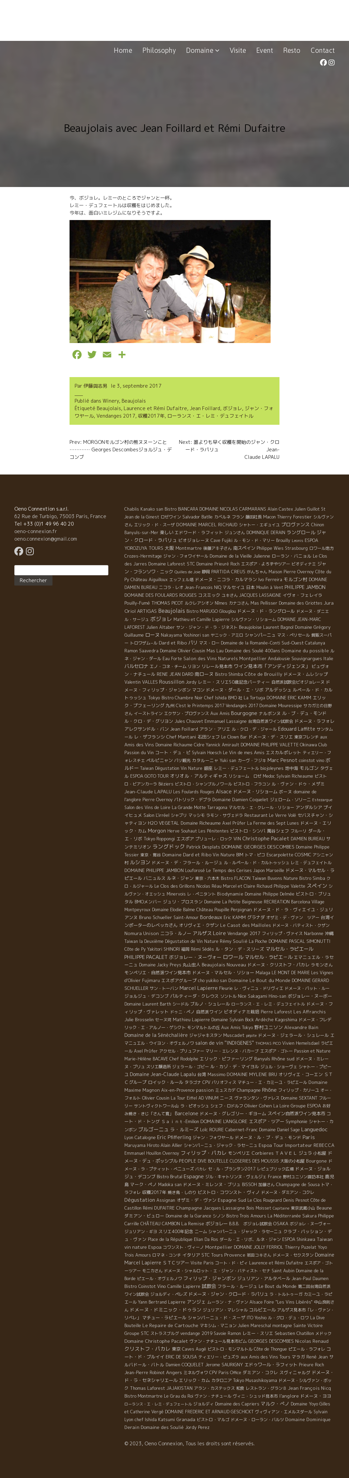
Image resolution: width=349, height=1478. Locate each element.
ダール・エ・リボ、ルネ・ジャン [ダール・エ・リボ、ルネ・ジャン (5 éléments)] (250, 1239)
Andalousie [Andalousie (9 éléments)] (279, 658)
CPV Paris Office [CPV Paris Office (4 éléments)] (225, 1372)
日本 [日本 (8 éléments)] (250, 587)
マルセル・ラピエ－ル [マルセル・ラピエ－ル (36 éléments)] (268, 957)
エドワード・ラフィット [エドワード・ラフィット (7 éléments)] (198, 532)
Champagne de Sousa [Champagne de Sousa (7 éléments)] (298, 1184)
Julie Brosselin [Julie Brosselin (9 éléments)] (139, 1019)
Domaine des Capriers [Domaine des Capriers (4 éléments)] (237, 1404)
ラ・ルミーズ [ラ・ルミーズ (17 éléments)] (184, 1129)
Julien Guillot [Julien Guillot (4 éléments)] (307, 509)
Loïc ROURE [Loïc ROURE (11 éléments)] (212, 1129)
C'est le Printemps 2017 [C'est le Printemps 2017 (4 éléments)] (200, 706)
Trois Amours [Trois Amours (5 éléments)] (137, 1255)
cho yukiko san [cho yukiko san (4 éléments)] (212, 980)
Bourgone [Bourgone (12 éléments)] (316, 1161)
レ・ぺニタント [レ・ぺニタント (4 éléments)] (201, 894)
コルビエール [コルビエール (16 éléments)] (262, 1310)
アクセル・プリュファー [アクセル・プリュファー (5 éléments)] (181, 1051)
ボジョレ (232, 408)
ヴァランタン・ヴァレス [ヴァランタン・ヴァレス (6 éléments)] (256, 1098)
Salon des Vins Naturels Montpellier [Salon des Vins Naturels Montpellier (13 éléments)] (225, 658)
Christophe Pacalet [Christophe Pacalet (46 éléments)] (265, 838)
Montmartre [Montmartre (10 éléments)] (189, 548)
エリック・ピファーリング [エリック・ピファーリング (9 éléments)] (226, 1059)
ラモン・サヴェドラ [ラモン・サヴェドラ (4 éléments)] (224, 815)
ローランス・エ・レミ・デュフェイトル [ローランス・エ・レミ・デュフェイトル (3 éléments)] (268, 1004)
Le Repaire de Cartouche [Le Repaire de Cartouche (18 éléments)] (170, 1325)
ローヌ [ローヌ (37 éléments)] (152, 634)
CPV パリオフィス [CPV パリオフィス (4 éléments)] (219, 1082)
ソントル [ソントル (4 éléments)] (228, 996)
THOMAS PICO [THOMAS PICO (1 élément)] (268, 1043)
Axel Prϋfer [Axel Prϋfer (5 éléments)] (146, 1051)
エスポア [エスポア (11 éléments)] (185, 839)
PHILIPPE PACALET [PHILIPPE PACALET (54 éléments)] (146, 957)
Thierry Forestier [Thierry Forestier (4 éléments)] (294, 517)
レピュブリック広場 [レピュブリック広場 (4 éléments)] (275, 1169)
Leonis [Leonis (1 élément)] (297, 540)
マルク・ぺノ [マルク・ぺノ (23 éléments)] (275, 1403)
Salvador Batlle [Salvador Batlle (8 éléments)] (197, 517)
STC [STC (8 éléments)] (191, 564)
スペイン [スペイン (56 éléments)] (317, 885)
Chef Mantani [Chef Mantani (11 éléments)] (181, 737)
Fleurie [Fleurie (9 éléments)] (226, 988)
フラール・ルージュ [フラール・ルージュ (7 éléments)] (237, 1286)
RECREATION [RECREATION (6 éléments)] (277, 902)
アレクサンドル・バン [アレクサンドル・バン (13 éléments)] (146, 729)
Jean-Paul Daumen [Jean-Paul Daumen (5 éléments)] (310, 1278)
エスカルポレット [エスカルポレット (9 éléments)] (283, 752)
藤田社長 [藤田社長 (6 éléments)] (253, 517)
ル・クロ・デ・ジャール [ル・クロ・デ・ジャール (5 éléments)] (254, 729)
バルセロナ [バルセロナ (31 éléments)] (136, 666)
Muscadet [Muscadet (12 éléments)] (234, 1035)
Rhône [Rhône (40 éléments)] (269, 1089)
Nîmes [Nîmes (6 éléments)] (221, 603)
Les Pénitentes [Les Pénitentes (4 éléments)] (213, 831)
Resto (291, 50)
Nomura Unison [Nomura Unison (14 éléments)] (141, 933)
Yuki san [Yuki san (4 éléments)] (228, 760)
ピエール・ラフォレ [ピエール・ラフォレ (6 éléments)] (306, 1349)
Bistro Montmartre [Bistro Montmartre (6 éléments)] (143, 1396)
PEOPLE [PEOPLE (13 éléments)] (187, 1161)
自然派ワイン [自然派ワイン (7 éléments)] (209, 1012)
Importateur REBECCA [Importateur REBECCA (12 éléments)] (309, 1145)
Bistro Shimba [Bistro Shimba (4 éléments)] (229, 674)
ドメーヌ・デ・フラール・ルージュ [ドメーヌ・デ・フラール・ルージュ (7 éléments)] (187, 862)
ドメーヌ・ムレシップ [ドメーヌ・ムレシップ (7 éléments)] (306, 674)
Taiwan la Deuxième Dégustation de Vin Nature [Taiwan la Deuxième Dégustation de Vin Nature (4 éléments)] (171, 941)
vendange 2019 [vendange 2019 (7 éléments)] (196, 1333)
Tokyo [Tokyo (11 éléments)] (154, 698)
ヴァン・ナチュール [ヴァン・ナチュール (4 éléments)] (213, 1396)
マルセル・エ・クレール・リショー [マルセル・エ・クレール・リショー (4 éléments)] (261, 807)
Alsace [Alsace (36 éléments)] (224, 791)
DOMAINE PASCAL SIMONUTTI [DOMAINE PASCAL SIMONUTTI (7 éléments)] (299, 941)
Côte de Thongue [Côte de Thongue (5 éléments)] (270, 1349)
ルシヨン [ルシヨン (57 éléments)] (140, 862)
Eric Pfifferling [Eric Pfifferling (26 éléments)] (174, 1137)
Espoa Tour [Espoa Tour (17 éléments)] (271, 1145)
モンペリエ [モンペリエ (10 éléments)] (239, 1153)
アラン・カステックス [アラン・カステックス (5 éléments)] (214, 1388)
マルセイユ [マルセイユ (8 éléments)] (234, 587)
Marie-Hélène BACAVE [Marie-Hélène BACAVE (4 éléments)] (146, 1059)
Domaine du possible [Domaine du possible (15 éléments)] (305, 651)
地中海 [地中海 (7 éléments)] (291, 768)
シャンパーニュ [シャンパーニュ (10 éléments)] (260, 635)
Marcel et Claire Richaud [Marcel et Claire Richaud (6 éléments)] (247, 886)
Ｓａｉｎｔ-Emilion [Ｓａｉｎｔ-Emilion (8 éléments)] (180, 1121)
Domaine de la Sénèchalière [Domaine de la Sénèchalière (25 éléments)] (156, 1035)
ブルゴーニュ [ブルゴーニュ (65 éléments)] (153, 1129)
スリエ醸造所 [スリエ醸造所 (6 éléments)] (158, 1067)
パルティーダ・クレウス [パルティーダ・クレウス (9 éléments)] (194, 996)
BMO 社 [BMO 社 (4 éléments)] (235, 698)
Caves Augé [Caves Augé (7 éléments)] (194, 1349)
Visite (238, 50)
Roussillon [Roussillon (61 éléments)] (171, 681)
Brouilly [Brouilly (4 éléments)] (283, 540)
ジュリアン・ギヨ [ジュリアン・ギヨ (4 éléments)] (140, 1231)
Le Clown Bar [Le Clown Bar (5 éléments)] (234, 737)
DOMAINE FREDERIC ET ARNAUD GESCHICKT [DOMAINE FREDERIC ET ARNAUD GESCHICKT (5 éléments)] (209, 1412)
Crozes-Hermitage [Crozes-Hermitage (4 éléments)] (143, 556)
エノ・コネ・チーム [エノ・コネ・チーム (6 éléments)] (168, 666)
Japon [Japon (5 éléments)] (259, 870)
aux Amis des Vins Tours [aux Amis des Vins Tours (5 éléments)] (265, 1357)
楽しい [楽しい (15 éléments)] (166, 532)
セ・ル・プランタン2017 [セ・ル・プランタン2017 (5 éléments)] (232, 1169)
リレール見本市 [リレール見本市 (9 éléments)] (216, 666)
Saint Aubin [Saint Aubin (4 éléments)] (283, 1271)
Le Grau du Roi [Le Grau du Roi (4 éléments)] (178, 1396)
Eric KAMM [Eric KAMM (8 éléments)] (235, 917)
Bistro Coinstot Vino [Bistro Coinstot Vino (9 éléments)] (145, 1286)
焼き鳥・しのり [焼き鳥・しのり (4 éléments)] (182, 1192)
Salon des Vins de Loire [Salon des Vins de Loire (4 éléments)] (147, 807)
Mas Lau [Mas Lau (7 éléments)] (215, 651)
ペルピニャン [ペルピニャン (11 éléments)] (159, 760)
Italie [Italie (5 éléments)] (328, 659)
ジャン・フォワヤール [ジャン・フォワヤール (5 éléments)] (213, 1137)
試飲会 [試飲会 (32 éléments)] (209, 1286)
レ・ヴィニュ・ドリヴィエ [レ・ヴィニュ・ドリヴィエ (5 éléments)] (258, 988)
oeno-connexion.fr (35, 531)
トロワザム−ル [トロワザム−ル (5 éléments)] (143, 643)
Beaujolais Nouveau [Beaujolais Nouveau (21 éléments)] (224, 964)
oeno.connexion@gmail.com (45, 538)
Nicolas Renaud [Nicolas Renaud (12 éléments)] (312, 1341)
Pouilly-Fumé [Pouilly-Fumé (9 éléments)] (137, 603)
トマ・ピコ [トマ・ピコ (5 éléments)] (255, 855)
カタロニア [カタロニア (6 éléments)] (221, 1380)
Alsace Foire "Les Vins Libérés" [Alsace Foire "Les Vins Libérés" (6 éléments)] (281, 1302)
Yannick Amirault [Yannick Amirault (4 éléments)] (222, 745)
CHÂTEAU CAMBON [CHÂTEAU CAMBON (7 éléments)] (160, 1223)
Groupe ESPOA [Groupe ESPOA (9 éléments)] (306, 1106)
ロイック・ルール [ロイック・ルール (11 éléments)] (165, 1082)
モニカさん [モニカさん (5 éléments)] (152, 1271)
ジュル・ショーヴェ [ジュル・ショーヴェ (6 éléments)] (278, 1067)
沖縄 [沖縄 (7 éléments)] (329, 933)
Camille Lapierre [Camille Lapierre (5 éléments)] (183, 1286)
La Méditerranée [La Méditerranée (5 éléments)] (284, 1216)
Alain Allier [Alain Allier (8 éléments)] (171, 1145)
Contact (322, 50)
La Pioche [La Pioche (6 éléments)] (258, 941)
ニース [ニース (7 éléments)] (226, 1098)
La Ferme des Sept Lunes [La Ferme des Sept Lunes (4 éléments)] (273, 823)
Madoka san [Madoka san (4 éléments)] (170, 1184)
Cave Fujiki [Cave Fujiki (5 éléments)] (221, 540)
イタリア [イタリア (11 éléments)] (191, 1255)
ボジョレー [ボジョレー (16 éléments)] (217, 1223)
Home (123, 50)
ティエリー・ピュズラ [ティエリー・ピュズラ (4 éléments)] (218, 1357)
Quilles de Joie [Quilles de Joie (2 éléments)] (187, 572)
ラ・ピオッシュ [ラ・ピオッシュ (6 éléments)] (194, 1106)
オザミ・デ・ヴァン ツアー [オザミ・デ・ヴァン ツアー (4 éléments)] (292, 917)
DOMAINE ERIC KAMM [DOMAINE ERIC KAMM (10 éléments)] (289, 698)
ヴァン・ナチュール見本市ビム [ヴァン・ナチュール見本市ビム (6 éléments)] (218, 1341)
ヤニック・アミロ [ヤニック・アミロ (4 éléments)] (227, 635)
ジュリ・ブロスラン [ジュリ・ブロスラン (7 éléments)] (183, 902)
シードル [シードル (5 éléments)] (180, 1004)
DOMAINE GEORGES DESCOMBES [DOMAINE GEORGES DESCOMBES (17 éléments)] (258, 846)
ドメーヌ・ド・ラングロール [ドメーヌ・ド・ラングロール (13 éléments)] (266, 611)
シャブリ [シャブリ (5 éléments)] (179, 815)
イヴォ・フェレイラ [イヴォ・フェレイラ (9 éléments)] (302, 595)
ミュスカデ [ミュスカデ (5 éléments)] (225, 1090)
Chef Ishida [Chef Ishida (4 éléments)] (215, 698)
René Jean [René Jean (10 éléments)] (317, 1357)
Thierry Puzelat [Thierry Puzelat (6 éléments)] (300, 1247)
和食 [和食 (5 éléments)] (240, 1388)
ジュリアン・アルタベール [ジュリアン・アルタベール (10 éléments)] (263, 1278)
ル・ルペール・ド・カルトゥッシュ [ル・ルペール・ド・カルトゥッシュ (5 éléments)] (256, 863)
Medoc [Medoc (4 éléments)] (269, 776)
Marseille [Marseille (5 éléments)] (275, 870)
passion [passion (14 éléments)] (205, 1090)
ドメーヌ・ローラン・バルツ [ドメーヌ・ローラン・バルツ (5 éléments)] (257, 1419)
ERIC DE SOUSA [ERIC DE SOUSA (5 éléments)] (181, 1357)
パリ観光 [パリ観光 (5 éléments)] (182, 760)
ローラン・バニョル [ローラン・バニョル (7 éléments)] (292, 556)
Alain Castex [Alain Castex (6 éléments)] (280, 509)
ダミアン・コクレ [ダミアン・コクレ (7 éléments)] (260, 1372)
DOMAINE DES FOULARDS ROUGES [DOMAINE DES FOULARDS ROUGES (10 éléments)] (160, 595)
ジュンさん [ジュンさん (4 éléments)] (235, 532)
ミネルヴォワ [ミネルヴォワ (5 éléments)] (195, 1372)
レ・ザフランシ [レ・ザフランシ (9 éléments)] (149, 737)
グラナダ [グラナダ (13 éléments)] (256, 917)
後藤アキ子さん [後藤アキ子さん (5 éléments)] (217, 548)
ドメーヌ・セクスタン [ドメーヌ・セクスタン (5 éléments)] (293, 1255)
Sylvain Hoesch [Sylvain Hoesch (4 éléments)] (207, 753)
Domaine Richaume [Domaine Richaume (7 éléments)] (174, 745)
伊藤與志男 (95, 386)
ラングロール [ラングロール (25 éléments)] (301, 532)
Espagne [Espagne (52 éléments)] (194, 1176)
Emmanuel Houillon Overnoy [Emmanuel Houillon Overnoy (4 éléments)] (151, 1153)
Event (264, 50)
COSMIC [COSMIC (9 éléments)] (303, 855)
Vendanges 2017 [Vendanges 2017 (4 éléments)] (242, 706)
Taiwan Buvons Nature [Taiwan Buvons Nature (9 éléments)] (275, 878)
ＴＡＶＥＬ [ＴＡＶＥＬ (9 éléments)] (286, 1153)
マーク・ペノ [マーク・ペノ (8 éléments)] (143, 1184)
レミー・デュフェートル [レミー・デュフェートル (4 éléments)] (236, 768)
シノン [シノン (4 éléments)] (219, 1216)
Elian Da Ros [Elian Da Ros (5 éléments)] (206, 1239)
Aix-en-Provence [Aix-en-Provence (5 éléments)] (178, 1090)
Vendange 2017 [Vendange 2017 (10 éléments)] (243, 933)
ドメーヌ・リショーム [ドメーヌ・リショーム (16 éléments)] (255, 792)
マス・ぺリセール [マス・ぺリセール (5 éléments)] (293, 635)
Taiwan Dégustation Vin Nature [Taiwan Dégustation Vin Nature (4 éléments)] (171, 768)
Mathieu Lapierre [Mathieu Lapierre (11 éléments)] (191, 1019)
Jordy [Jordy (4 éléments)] (191, 682)
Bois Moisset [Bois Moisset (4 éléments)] (258, 1208)
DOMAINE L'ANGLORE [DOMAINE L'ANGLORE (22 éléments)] (223, 1121)
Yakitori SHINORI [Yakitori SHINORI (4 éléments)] (163, 949)
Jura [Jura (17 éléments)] (329, 603)
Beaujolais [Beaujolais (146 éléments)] (171, 610)
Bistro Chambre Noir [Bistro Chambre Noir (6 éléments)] (182, 698)
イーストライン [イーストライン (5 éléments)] (148, 713)
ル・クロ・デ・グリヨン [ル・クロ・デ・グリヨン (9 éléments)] (148, 721)
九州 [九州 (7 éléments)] (170, 705)
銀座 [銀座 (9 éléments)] (208, 768)
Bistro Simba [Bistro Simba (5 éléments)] (312, 878)
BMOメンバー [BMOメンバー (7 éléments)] (148, 902)
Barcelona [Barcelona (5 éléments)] (300, 902)
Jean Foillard (205, 408)
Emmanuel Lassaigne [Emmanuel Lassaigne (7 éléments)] (225, 721)
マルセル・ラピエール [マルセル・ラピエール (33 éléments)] (289, 949)
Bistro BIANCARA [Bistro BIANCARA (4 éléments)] (181, 509)
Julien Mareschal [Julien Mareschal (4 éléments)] (254, 1325)
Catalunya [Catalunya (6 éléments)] (315, 643)
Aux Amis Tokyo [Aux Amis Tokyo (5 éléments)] (237, 1027)
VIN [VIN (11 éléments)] (237, 839)
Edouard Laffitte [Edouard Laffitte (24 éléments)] (296, 729)
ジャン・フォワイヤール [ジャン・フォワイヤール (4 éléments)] (185, 556)
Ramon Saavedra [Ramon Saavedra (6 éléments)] (141, 651)
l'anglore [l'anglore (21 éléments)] (289, 1396)
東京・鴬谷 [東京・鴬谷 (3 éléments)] (150, 855)
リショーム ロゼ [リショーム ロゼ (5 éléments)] (245, 776)
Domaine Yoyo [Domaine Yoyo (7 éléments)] (304, 1404)
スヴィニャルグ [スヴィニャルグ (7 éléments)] (294, 1372)
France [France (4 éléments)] (275, 1177)
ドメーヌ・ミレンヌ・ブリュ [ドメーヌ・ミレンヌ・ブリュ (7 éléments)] (212, 1184)
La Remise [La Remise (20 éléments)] (192, 1223)
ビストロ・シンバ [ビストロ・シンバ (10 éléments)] (247, 831)
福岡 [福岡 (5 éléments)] (185, 949)
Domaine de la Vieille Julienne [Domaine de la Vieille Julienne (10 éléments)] (240, 556)
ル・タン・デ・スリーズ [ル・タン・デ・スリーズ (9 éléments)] (239, 949)
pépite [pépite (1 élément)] (251, 1035)
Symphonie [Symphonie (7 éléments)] (296, 1121)
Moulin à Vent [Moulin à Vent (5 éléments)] (269, 587)
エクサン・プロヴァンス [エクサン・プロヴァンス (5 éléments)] (186, 713)
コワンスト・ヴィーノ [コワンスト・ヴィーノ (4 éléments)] (183, 1247)
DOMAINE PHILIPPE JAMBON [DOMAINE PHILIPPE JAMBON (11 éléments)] (154, 870)
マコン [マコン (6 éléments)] (198, 690)
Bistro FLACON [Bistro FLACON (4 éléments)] (236, 878)
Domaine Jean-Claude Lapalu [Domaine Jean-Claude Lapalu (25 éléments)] (163, 1074)
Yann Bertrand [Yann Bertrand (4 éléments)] (152, 1302)
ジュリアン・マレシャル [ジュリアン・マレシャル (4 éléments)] (225, 1310)
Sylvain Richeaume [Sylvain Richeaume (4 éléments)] (294, 776)
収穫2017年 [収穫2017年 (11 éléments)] (154, 1192)
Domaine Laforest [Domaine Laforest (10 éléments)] (166, 564)
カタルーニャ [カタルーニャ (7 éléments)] (205, 760)
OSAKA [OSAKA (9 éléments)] (280, 1223)
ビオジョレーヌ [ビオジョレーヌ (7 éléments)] (193, 540)
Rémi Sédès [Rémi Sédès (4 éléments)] (202, 949)
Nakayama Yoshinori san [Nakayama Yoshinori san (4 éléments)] (185, 635)
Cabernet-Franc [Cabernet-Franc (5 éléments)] (241, 1130)
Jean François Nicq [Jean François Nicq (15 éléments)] (309, 1388)
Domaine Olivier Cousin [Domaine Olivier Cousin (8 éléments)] (182, 651)
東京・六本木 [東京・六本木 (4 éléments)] (207, 878)
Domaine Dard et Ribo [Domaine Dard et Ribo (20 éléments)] (186, 854)
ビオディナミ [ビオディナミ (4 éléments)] (303, 564)
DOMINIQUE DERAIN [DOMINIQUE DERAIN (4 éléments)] (265, 532)
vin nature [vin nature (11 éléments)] (135, 1247)
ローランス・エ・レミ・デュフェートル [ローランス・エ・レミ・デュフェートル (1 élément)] (158, 1404)
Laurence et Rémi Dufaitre (155, 408)
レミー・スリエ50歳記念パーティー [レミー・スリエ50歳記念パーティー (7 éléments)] (234, 682)
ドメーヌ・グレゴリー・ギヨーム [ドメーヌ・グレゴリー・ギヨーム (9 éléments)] (233, 1113)
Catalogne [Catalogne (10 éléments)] (145, 1137)
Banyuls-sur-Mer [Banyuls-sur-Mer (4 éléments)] (141, 532)
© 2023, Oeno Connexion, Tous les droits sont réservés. (189, 1443)
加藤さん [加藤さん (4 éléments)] (266, 1184)
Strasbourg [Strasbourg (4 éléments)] (296, 548)
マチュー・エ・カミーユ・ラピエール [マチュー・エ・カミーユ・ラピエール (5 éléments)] (272, 1082)
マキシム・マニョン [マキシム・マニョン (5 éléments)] (218, 1325)
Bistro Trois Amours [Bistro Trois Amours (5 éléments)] (246, 1216)
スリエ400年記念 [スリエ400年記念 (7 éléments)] (175, 1231)
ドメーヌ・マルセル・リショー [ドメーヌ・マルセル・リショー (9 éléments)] (223, 972)
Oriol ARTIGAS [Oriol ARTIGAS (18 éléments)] (140, 611)
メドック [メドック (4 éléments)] (323, 1333)
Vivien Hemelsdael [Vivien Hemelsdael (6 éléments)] (300, 1043)
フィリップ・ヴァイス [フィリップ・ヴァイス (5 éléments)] (282, 933)
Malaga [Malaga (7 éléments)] (263, 972)
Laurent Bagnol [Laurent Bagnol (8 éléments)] (278, 627)
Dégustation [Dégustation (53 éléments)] (139, 1199)
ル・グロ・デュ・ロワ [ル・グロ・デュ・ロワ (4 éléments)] (288, 1318)
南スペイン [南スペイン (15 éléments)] (244, 548)
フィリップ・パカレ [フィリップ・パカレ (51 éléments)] (204, 1152)
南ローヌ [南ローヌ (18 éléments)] (204, 674)
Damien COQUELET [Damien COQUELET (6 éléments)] (185, 1365)
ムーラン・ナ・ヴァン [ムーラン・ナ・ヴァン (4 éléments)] (227, 1302)
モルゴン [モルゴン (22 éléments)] (309, 768)
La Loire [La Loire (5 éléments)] (281, 1106)
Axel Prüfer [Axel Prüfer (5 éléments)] (234, 823)
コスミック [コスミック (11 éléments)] (209, 595)
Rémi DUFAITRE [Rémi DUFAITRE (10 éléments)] (158, 1208)
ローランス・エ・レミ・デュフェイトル (210, 416)
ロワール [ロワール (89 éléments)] (233, 957)
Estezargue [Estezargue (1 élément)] (322, 800)
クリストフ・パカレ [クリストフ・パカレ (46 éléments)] (147, 1348)
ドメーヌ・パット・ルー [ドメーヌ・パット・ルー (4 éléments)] (307, 988)
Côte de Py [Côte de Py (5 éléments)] (135, 949)
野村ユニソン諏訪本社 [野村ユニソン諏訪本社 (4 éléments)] (303, 1177)
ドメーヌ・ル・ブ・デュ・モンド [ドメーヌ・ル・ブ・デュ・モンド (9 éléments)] (268, 1137)
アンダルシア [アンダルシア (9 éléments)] (308, 807)
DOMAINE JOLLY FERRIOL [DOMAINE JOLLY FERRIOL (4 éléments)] (258, 1247)
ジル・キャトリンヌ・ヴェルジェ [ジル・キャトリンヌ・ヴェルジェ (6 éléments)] (236, 1177)
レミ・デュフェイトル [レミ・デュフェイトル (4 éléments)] (311, 863)
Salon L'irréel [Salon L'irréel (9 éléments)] (156, 815)
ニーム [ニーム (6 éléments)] (201, 1231)
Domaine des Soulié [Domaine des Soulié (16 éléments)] (162, 1427)
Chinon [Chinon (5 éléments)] (317, 525)
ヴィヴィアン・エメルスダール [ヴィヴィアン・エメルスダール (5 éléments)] (283, 1412)
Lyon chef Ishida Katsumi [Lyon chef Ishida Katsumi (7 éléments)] (149, 1419)
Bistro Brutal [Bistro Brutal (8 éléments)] (169, 1176)
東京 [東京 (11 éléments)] (176, 1349)
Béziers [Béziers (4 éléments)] (165, 784)
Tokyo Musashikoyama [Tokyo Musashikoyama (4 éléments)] (255, 1380)
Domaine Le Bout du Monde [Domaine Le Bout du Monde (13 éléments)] (259, 980)
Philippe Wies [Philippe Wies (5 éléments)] (270, 548)
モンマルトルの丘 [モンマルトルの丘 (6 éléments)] (203, 1027)
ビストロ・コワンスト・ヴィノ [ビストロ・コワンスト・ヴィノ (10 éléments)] (229, 1192)
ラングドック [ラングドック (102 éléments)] (168, 846)
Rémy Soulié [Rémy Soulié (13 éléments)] (233, 941)
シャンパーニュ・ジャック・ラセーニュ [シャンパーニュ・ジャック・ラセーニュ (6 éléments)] (245, 1231)
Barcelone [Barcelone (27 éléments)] (186, 1113)
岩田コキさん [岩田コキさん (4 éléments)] (259, 1255)
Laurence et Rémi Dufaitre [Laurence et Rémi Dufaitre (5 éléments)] (276, 1263)
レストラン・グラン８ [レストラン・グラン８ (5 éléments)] (266, 1388)
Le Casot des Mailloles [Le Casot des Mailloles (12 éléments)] (245, 925)
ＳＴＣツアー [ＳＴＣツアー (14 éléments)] (176, 1263)
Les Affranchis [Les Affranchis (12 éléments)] (309, 1012)
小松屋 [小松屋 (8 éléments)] (320, 1153)
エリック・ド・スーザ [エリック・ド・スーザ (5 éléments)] (154, 525)
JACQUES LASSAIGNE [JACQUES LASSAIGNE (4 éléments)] (260, 595)
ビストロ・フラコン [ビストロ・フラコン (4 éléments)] (251, 784)
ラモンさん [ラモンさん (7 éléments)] (322, 965)
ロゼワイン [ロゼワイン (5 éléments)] (171, 517)
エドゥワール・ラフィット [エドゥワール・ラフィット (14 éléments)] (271, 1365)
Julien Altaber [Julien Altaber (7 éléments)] (160, 627)
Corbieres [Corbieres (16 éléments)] (263, 1153)
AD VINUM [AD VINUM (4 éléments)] (208, 1098)
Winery (111, 401)
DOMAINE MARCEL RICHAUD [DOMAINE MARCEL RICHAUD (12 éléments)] (207, 525)
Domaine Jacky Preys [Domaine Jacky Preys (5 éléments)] (160, 965)
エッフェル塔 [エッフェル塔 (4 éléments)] (181, 579)
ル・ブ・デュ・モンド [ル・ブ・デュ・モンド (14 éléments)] (304, 713)
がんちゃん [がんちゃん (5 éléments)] (257, 572)
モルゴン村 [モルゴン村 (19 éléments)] (295, 579)
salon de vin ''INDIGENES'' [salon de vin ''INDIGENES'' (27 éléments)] (224, 1043)
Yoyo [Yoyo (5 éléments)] (322, 1247)
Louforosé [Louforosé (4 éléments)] (195, 870)
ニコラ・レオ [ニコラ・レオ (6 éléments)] (171, 587)
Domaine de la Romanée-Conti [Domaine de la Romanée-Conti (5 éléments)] (250, 643)
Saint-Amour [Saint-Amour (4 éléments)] (186, 917)
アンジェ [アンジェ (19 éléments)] (196, 1301)
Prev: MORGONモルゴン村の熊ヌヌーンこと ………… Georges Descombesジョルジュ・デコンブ (121, 449)
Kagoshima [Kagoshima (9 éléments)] (286, 1019)
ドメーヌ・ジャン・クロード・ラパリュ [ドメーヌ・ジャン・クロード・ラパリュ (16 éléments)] (228, 1294)
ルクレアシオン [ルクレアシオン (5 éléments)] (199, 603)
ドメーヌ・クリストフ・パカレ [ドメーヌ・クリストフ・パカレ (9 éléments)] (278, 965)
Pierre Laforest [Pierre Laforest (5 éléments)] (276, 1012)
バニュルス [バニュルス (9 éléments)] (154, 878)
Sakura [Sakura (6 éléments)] (309, 1216)
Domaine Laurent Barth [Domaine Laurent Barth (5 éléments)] (147, 1004)
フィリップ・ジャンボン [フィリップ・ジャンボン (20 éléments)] (209, 1278)
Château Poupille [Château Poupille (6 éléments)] (212, 910)
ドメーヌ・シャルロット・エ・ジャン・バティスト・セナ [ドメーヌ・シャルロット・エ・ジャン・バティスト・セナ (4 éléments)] (217, 1271)
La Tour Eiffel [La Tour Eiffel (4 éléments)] (184, 1098)
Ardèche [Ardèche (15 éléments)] (264, 1019)
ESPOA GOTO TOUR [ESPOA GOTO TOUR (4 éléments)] (149, 776)
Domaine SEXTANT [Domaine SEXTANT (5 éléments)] (299, 1098)
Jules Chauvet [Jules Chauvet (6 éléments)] (188, 721)
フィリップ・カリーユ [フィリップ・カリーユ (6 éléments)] (298, 1090)
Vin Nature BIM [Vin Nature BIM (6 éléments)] (228, 855)
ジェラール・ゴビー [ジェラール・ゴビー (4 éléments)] (190, 1067)
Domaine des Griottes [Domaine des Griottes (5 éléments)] (300, 603)
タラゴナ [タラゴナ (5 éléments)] (193, 1082)
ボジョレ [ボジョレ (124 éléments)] (161, 619)
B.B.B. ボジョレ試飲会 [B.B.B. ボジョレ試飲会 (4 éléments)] (250, 1224)
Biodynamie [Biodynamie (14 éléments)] (230, 894)
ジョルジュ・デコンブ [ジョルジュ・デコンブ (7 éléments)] (146, 996)
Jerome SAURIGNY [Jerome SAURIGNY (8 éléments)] (224, 1365)
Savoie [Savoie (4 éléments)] (220, 1333)
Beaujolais (134, 401)
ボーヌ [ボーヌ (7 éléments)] (285, 792)
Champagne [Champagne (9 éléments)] (249, 1090)
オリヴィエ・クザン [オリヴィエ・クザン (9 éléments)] (199, 925)
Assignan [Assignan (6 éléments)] (165, 1200)
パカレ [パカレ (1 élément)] (201, 1169)
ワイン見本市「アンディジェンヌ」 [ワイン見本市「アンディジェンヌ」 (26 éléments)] (272, 666)
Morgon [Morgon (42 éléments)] (157, 830)
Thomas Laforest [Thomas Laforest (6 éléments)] (147, 1388)
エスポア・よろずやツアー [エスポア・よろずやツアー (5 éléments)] (265, 564)
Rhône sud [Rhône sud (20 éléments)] (283, 1058)
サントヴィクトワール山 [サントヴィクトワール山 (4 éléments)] (156, 1106)
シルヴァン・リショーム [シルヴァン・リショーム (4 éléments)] (253, 619)
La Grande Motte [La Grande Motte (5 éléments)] (189, 807)
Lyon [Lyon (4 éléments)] (128, 1137)
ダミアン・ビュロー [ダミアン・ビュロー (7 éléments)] (144, 1216)
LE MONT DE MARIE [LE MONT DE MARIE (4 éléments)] (291, 973)
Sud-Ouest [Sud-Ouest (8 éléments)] (293, 643)
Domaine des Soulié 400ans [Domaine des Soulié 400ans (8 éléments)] (252, 651)
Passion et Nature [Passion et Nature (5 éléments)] (312, 1051)
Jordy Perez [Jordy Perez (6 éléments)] (197, 1427)
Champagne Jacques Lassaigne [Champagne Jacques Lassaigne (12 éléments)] (210, 1208)
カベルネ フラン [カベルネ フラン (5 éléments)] (229, 517)
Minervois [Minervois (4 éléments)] (176, 894)
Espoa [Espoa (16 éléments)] (155, 1247)
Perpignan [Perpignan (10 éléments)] (241, 909)
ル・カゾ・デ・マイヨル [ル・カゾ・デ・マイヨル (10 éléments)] (234, 1066)
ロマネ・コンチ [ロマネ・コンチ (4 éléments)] (166, 1255)
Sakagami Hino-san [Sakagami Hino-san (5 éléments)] (267, 996)
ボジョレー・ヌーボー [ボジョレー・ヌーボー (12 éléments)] (310, 996)
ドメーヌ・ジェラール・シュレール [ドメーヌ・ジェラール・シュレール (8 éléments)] (293, 1035)
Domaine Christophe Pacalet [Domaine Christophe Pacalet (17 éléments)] (156, 1341)
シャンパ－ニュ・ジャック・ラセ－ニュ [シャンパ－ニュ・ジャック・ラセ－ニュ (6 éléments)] (220, 1145)
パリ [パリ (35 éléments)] (193, 642)
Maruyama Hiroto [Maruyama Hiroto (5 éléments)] (141, 1145)
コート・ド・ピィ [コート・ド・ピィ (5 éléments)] (231, 1263)
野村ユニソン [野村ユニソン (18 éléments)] (268, 1027)
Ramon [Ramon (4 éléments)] (234, 1333)
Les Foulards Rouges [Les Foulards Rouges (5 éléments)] (193, 792)
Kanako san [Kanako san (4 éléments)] (151, 509)
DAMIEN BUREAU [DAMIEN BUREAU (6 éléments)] (308, 839)
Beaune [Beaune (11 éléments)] (324, 1208)
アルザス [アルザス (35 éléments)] (202, 933)
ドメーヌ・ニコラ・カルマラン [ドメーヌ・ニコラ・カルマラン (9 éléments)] (226, 579)
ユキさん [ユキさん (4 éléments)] (230, 595)
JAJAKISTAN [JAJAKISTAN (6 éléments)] (179, 1388)
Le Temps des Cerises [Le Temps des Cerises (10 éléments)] (229, 870)
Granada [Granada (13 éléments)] (185, 1419)
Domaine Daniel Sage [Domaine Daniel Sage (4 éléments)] (279, 1130)
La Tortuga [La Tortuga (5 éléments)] (254, 698)
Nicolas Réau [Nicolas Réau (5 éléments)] (209, 886)
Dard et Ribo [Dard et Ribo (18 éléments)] (173, 642)
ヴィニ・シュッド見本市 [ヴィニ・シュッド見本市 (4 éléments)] (255, 1396)
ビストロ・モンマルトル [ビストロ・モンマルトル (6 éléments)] (230, 1349)
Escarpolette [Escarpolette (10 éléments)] (280, 855)
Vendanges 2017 (115, 416)
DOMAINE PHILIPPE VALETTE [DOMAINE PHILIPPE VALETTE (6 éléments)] (270, 745)
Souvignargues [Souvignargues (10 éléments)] (306, 658)
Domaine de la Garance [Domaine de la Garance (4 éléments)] (188, 1216)
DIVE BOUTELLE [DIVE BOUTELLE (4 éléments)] (213, 1161)
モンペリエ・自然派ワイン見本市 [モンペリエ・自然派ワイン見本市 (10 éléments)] (157, 972)
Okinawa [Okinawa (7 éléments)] (308, 745)
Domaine (202, 50)
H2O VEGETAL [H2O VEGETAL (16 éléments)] (163, 823)
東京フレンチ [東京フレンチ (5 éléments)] (306, 737)
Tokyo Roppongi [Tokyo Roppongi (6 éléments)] (159, 839)
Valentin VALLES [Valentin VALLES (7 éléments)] (141, 682)
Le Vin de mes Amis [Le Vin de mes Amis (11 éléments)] (243, 752)
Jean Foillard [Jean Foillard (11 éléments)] (184, 729)
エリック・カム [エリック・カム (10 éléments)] (194, 1380)
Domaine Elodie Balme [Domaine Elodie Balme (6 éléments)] (173, 910)
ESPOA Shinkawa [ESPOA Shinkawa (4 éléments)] (298, 1239)
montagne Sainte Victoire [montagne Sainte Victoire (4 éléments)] (297, 1325)
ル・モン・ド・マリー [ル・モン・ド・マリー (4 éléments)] (254, 540)
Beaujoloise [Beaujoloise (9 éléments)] (250, 627)
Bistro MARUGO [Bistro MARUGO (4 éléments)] (202, 611)
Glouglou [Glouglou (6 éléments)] (227, 611)
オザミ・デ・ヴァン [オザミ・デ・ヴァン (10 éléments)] (196, 1200)
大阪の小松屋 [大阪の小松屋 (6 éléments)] (292, 1161)
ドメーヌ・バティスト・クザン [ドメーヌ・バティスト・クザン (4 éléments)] (301, 925)
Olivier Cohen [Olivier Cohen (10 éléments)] (258, 1106)
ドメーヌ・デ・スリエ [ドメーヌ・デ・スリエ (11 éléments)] (270, 737)
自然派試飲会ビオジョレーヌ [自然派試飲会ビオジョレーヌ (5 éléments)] (297, 682)
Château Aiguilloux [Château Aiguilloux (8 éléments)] (149, 579)
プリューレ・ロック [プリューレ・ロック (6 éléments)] (213, 839)
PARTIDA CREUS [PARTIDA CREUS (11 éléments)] (228, 572)
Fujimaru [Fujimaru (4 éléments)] (151, 980)
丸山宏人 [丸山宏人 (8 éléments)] (191, 965)
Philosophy (159, 50)
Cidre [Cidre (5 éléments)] (199, 745)
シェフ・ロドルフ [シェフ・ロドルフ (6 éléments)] (226, 1106)
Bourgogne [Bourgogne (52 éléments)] (244, 713)
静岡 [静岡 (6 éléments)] (206, 572)
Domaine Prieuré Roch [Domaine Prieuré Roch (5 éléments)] (218, 564)
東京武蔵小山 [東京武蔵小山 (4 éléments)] (303, 1208)
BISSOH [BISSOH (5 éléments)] (249, 1184)
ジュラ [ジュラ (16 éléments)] (305, 1153)
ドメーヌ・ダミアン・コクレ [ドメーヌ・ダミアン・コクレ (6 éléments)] (287, 1192)
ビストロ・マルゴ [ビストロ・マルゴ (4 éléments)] (213, 1419)
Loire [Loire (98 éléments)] (219, 933)
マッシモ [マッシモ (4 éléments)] (196, 815)
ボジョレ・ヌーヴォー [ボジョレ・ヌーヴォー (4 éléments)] (310, 1224)
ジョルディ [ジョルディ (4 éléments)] (203, 1404)
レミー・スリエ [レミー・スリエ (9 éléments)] (257, 1333)
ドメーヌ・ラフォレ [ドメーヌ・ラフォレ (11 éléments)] (314, 721)
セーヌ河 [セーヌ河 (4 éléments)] (163, 1020)
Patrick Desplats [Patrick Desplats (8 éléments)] (203, 847)
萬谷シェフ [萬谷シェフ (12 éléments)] (278, 831)
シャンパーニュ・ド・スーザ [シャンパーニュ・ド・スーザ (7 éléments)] (216, 1317)
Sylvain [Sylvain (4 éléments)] (321, 1412)
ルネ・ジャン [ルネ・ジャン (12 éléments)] (180, 878)
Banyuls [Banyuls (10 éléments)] (262, 1059)
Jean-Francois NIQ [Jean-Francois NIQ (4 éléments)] (203, 587)
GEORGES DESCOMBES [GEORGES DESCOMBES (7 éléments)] (271, 1341)
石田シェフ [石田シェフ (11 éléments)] (209, 737)
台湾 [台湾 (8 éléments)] (201, 1074)
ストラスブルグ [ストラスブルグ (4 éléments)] (164, 1333)
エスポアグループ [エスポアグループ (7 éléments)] (179, 980)
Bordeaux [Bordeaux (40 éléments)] (211, 917)
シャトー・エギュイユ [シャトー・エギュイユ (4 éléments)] (259, 525)
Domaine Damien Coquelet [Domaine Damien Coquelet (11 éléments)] (240, 799)
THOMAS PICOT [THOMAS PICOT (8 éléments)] (167, 603)
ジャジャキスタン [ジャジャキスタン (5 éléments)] (205, 1035)
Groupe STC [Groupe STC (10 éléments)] (136, 1333)
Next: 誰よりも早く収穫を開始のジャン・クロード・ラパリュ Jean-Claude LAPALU (229, 449)
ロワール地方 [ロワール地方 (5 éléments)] (321, 548)
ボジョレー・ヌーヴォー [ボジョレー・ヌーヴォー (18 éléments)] (195, 957)
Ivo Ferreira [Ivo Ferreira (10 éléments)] (270, 579)
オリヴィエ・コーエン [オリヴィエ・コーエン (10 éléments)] (300, 1074)
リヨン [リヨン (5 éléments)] (194, 666)
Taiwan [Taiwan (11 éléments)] (325, 1239)
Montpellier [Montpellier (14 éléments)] (218, 1247)
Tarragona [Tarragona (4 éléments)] (217, 807)
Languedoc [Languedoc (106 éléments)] (314, 1129)
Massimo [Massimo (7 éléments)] (216, 1074)
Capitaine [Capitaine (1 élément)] (281, 1208)
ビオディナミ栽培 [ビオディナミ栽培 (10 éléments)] (241, 1012)
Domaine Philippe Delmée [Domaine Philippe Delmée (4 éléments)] (269, 894)
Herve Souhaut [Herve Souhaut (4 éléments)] (182, 831)
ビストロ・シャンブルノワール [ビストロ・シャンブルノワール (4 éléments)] (203, 784)
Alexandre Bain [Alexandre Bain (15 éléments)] (301, 1027)
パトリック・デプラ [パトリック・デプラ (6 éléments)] (192, 800)
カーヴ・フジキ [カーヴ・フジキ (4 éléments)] (252, 760)
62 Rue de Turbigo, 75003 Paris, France (60, 516)
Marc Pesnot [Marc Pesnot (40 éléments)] (283, 760)
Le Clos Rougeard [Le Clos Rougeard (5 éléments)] (264, 1200)
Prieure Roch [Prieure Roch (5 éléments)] (311, 1365)
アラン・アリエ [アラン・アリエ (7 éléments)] (214, 729)
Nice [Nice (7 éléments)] (242, 996)
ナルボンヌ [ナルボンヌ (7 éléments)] (270, 713)
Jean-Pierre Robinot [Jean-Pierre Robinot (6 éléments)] (144, 1372)
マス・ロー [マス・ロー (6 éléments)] (209, 643)
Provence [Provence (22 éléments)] (234, 1254)
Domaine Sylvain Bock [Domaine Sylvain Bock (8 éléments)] (232, 1019)
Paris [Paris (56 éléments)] (309, 1137)
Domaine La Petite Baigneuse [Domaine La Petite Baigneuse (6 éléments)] (233, 902)
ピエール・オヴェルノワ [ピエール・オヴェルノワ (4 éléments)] (159, 1278)
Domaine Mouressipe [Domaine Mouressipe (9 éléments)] (280, 705)
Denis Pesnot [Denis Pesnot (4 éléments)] (296, 1200)
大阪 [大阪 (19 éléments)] (169, 548)
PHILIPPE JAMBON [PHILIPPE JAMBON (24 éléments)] (305, 587)
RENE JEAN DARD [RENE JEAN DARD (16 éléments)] (175, 674)
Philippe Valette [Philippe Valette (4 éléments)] (289, 886)
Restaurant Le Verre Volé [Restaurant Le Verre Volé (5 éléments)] (270, 815)
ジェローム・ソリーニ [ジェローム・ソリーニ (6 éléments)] (290, 800)
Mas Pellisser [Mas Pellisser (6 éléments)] (264, 603)
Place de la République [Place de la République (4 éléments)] (170, 1239)
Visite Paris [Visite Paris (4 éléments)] (202, 1263)
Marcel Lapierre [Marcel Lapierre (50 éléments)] (199, 988)
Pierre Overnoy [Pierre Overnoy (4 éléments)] (157, 800)
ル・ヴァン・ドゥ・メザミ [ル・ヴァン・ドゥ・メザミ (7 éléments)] (298, 784)
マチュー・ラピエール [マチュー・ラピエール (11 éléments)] (164, 1317)
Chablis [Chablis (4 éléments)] (131, 509)
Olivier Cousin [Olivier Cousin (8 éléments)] (155, 1098)
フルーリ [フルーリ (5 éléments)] (298, 831)
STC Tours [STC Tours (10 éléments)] (212, 1255)
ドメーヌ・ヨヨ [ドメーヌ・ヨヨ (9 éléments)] (315, 1396)
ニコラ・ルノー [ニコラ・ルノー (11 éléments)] (175, 933)
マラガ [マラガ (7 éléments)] (298, 1357)
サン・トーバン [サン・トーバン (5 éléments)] (164, 988)
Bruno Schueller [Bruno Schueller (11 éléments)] (155, 917)
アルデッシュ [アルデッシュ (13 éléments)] (278, 690)
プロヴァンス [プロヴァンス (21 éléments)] (295, 524)
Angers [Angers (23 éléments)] (174, 1372)
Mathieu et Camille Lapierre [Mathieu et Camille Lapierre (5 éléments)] (201, 619)
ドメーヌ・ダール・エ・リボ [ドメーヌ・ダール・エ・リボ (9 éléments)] (234, 690)
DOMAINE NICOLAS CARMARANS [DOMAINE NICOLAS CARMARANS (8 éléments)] (232, 509)
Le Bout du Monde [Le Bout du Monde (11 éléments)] (278, 1286)
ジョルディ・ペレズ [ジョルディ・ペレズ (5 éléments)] (168, 1294)
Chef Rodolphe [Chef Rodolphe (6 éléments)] (183, 1059)
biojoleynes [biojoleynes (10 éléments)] (272, 768)
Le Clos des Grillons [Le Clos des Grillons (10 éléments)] (174, 886)
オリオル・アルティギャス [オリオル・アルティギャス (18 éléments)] (198, 776)
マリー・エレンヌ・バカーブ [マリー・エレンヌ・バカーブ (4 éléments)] (232, 1051)
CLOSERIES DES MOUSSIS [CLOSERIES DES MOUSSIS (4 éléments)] (254, 1161)
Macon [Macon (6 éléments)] (269, 517)
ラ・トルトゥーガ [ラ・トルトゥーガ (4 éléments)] (286, 1294)
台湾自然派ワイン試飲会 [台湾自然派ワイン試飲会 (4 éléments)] (270, 721)
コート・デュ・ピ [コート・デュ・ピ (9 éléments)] (173, 752)
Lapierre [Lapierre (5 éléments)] (176, 1302)
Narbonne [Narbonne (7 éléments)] (313, 933)
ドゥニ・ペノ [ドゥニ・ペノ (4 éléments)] (182, 1012)
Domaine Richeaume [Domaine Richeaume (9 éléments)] (201, 823)
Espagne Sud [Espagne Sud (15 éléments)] (232, 1200)
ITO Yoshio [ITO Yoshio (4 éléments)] (257, 1318)
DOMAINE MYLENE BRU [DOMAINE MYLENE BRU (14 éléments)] (252, 1074)
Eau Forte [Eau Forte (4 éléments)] (172, 659)
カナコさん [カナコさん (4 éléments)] (239, 603)
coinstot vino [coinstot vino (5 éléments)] (311, 760)
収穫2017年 (151, 416)
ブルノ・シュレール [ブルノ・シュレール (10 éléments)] (210, 1004)
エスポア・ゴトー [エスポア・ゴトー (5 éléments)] (276, 1051)
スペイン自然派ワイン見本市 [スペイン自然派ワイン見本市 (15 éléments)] (296, 1113)
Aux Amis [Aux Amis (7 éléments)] (220, 713)
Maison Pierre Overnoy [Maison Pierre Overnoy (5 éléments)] (291, 572)
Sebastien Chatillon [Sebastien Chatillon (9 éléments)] (294, 1333)
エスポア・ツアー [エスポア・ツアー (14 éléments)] (266, 1121)
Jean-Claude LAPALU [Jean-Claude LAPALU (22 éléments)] (148, 791)
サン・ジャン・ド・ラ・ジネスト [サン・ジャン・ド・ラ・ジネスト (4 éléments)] (207, 627)
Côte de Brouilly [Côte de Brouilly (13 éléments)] (263, 674)
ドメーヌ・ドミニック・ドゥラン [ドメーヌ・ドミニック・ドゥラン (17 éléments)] (165, 1309)
